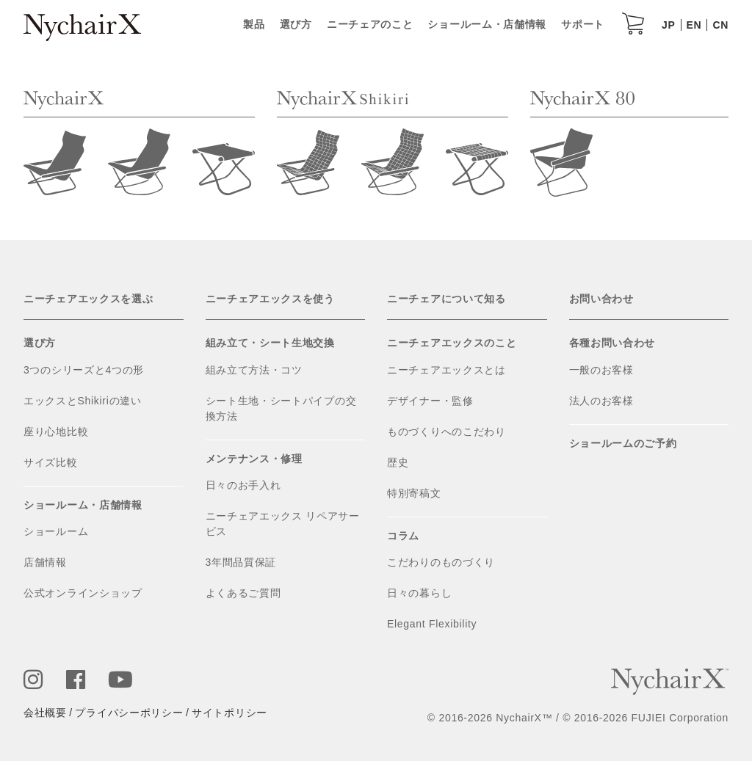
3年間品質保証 (241, 562)
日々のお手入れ (243, 485)
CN (720, 25)
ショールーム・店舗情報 (486, 24)
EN (694, 25)
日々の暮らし (419, 593)
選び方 (296, 24)
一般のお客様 (601, 370)
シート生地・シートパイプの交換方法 (281, 408)
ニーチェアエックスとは (446, 370)
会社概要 (45, 712)
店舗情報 (45, 562)
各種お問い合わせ (612, 343)
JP (669, 25)
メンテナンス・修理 (254, 459)
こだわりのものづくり (441, 562)
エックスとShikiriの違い (83, 401)
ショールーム (56, 531)
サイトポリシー (229, 712)
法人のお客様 (601, 401)
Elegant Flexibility (432, 624)
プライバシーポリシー (129, 712)
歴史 (397, 462)
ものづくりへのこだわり (446, 431)
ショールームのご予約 (623, 443)
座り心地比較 (56, 431)
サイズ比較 (51, 462)
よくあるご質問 (243, 593)
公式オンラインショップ (83, 593)
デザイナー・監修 (430, 401)
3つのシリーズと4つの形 (84, 370)
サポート (582, 24)
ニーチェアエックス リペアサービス (283, 523)
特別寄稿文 (414, 493)
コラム (403, 536)
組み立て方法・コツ (254, 370)
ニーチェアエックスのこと (451, 343)
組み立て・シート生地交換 (270, 343)
